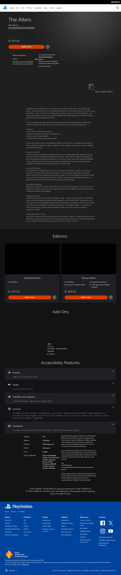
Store (52, 8)
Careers (7, 523)
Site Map (86, 570)
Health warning (85, 531)
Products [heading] (27, 517)
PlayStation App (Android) (107, 540)
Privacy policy (61, 570)
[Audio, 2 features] (60, 386)
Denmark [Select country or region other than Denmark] (11, 570)
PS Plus (29, 8)
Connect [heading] (102, 517)
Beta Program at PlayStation (104, 544)
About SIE (8, 520)
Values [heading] (45, 517)
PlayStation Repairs (67, 529)
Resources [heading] (84, 517)
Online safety (47, 526)
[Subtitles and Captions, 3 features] (60, 398)
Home (7, 512)
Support (59, 8)
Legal (54, 570)
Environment (47, 520)
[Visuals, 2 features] (60, 374)
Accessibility (47, 523)
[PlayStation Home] (5, 8)
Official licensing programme (85, 541)
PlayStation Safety (67, 523)
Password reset (66, 532)
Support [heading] (64, 517)
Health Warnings (66, 465)
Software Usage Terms (108, 570)
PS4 (23, 8)
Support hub (65, 520)
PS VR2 (26, 526)
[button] (46, 57)
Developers (83, 534)
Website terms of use (74, 570)
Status (63, 526)
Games (11, 8)
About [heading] (7, 517)
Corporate (8, 532)
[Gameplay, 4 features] (60, 427)
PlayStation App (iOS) (106, 537)
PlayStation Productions (12, 529)
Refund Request (66, 535)
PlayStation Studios (11, 526)
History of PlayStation (12, 535)
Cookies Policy (95, 570)
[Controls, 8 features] (60, 413)
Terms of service (85, 520)
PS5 (17, 8)
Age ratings (83, 528)
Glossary (83, 537)
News (46, 8)
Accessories (37, 8)
